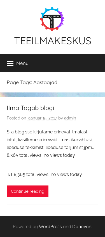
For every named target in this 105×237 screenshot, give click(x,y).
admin (70, 118)
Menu (18, 63)
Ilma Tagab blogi (30, 108)
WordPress (50, 226)
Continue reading (27, 191)
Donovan (81, 226)
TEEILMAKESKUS (52, 40)
